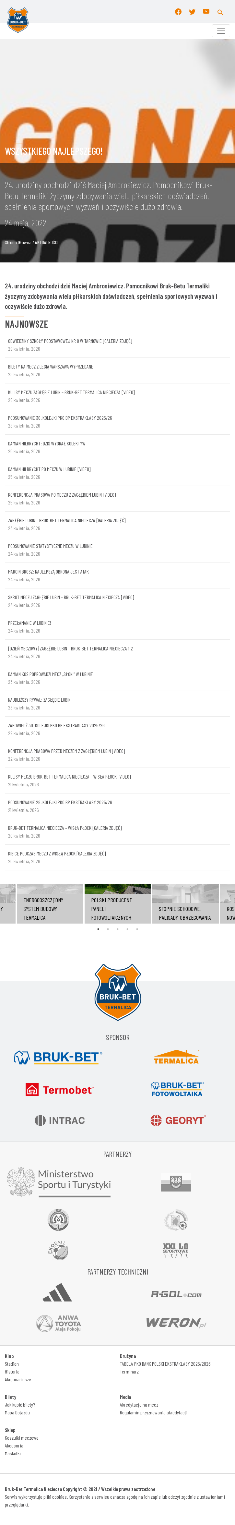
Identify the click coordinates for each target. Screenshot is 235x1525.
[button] (220, 11)
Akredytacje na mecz (139, 1404)
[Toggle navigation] (221, 30)
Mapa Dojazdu (17, 1412)
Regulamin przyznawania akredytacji (153, 1412)
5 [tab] (137, 929)
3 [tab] (117, 929)
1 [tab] (98, 929)
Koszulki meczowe (22, 1437)
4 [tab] (127, 929)
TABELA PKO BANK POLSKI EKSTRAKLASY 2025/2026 (165, 1364)
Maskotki (13, 1453)
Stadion (12, 1364)
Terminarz (129, 1371)
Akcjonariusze (18, 1379)
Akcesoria (14, 1445)
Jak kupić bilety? (20, 1404)
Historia (12, 1371)
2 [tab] (108, 929)
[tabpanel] (118, 903)
